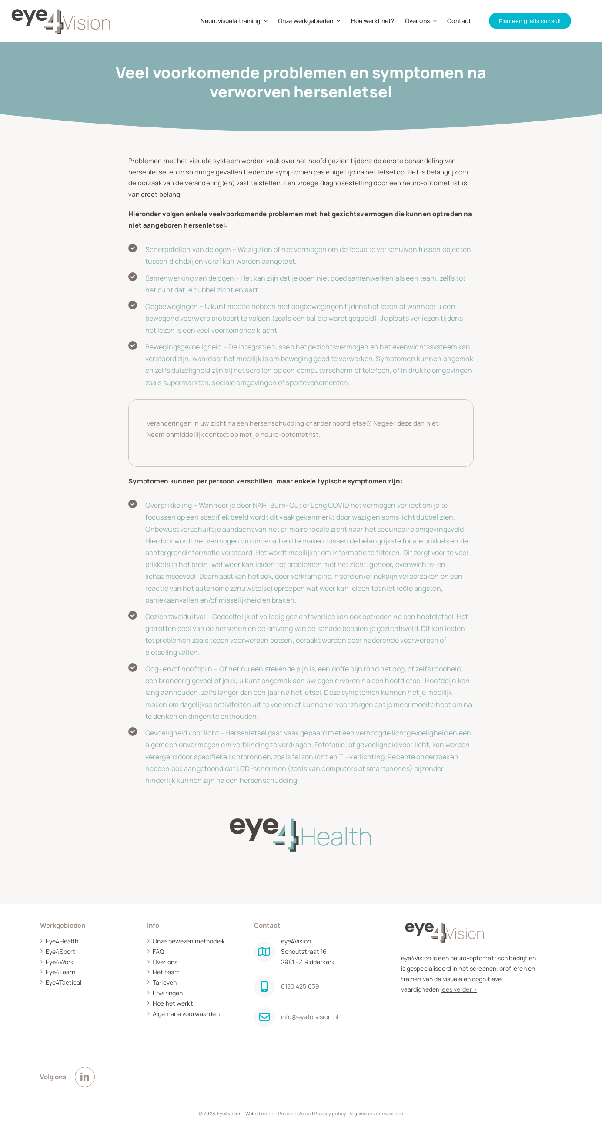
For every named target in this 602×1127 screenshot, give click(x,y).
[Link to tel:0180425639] (264, 986)
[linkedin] (85, 1077)
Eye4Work (60, 962)
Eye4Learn (60, 972)
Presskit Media (294, 1113)
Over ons (165, 962)
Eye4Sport (60, 951)
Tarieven (165, 982)
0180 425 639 (300, 986)
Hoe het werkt (173, 1003)
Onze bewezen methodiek (189, 941)
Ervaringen (168, 993)
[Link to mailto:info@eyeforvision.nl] (264, 1017)
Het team (166, 972)
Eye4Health (62, 941)
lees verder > (459, 989)
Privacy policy (330, 1113)
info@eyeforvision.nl (309, 1017)
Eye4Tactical (64, 982)
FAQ (158, 951)
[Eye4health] (301, 805)
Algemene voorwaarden (186, 1014)
